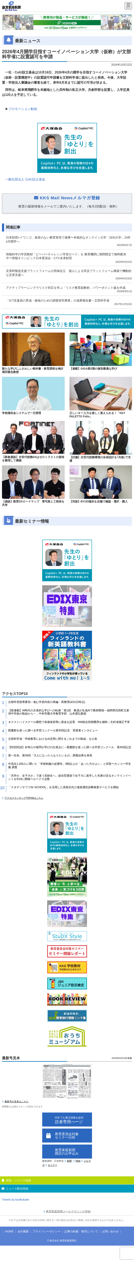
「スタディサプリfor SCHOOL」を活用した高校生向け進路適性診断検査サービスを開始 (63, 787)
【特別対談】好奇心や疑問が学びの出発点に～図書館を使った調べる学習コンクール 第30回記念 (69, 747)
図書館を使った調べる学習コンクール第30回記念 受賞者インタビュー (53, 730)
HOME (9, 1231)
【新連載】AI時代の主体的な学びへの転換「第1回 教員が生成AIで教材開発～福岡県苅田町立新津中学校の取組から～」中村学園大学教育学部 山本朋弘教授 (68, 712)
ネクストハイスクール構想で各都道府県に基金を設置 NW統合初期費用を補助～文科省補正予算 (69, 722)
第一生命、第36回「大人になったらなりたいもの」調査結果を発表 (50, 755)
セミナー (52, 1165)
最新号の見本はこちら (16, 1101)
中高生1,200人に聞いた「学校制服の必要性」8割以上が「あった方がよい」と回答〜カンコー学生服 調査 (69, 765)
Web (78, 1161)
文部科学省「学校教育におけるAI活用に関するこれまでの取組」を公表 (52, 738)
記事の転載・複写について (81, 1231)
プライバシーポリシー (47, 1231)
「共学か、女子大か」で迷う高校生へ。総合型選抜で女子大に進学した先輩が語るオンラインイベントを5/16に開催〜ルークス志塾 (69, 777)
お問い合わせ (110, 1231)
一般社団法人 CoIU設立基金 (25, 179)
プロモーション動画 (23, 109)
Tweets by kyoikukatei (15, 1199)
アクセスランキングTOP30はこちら (24, 798)
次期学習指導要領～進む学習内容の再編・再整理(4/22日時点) (46, 702)
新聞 (69, 1161)
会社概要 (23, 1231)
